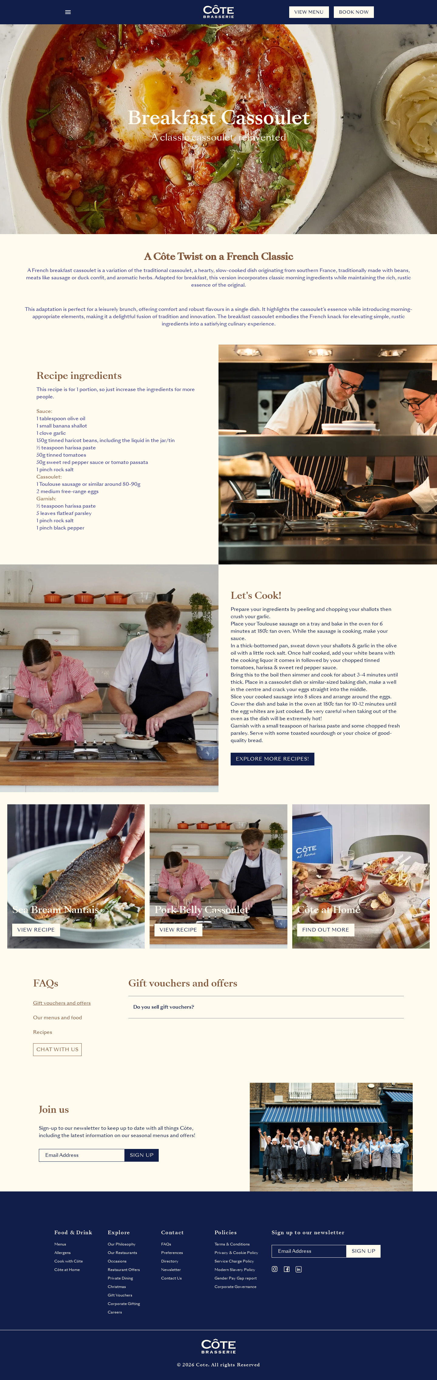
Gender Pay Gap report (236, 1278)
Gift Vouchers (120, 1295)
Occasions (117, 1261)
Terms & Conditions (232, 1244)
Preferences (172, 1253)
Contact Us (171, 1278)
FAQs (166, 1244)
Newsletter (171, 1270)
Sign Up (142, 1155)
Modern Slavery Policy (235, 1270)
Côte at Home (67, 1270)
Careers (115, 1312)
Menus (60, 1244)
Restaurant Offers (124, 1270)
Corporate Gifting (124, 1304)
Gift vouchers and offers (62, 1003)
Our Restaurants (122, 1253)
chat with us (57, 1049)
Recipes (42, 1032)
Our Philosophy (122, 1244)
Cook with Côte (68, 1261)
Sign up (363, 1251)
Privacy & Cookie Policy (236, 1253)
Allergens (62, 1253)
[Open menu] (68, 12)
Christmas (117, 1287)
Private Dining (120, 1278)
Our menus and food (57, 1017)
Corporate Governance (235, 1287)
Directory (169, 1261)
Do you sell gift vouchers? (163, 1006)
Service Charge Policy (234, 1261)
